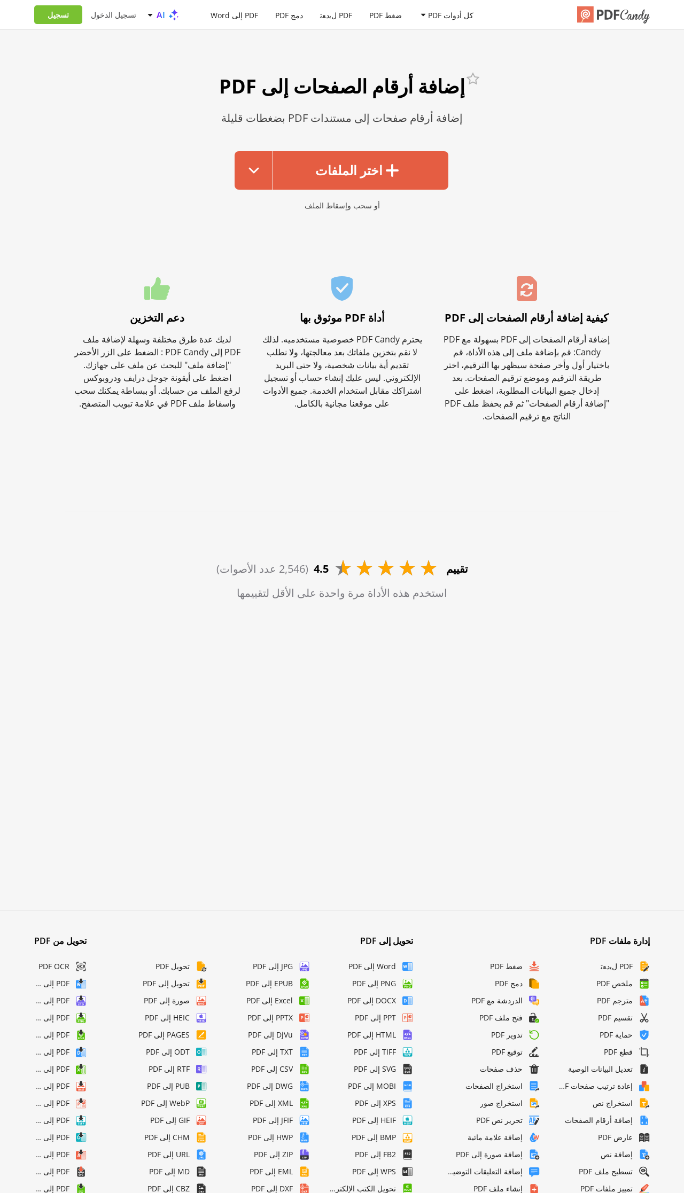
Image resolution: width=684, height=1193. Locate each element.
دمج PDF (289, 15)
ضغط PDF (385, 15)
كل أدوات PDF (450, 15)
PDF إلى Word (234, 15)
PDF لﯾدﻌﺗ (336, 15)
